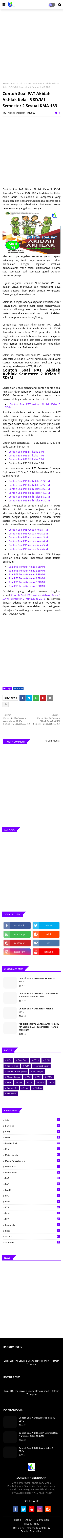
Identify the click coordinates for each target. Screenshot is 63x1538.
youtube (48, 951)
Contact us (43, 1519)
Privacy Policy (31, 1523)
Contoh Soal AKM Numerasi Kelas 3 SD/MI (37, 980)
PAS (28, 1076)
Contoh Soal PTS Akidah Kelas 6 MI (28, 549)
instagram (19, 951)
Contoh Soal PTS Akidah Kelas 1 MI (28, 529)
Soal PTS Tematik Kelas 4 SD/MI (27, 578)
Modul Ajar (38, 1071)
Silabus (38, 1088)
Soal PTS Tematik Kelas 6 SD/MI (27, 586)
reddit (48, 934)
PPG (9, 1082)
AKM (9, 1060)
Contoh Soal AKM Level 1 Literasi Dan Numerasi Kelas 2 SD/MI (38, 995)
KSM (27, 1065)
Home (6, 83)
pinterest (19, 943)
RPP (52, 1082)
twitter (48, 925)
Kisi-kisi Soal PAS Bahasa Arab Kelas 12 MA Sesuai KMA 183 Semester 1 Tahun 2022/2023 (39, 1026)
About (29, 1519)
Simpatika (11, 1093)
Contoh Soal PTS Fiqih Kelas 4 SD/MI (29, 492)
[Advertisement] (31, 44)
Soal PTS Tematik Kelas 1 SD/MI (27, 566)
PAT (38, 1076)
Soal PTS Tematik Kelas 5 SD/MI (27, 582)
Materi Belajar (42, 1065)
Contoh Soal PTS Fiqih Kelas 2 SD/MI (29, 485)
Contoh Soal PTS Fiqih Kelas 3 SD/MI (29, 488)
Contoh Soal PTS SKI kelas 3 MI (26, 451)
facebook (19, 925)
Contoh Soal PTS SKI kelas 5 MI (26, 459)
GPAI (47, 1060)
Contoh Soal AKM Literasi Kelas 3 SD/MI (36, 1010)
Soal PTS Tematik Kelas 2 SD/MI (27, 570)
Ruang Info (12, 1088)
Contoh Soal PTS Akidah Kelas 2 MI (28, 533)
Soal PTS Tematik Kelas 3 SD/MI (27, 574)
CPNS (36, 1060)
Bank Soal (16, 83)
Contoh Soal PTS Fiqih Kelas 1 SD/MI (29, 481)
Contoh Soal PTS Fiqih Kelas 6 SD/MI (29, 500)
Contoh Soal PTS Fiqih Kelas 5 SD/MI (29, 496)
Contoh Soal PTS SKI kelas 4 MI (26, 455)
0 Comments (53, 740)
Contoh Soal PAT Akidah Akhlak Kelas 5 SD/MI (32, 406)
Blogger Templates (37, 1528)
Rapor (41, 1082)
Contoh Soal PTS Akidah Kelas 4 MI (28, 541)
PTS (30, 1082)
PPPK (19, 1082)
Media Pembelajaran (17, 1071)
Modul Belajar (13, 1076)
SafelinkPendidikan (31, 1531)
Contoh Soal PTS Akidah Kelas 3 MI (28, 537)
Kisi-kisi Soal (12, 1065)
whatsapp (19, 934)
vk (48, 943)
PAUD (49, 1076)
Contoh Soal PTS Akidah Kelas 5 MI (28, 545)
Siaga (26, 1088)
